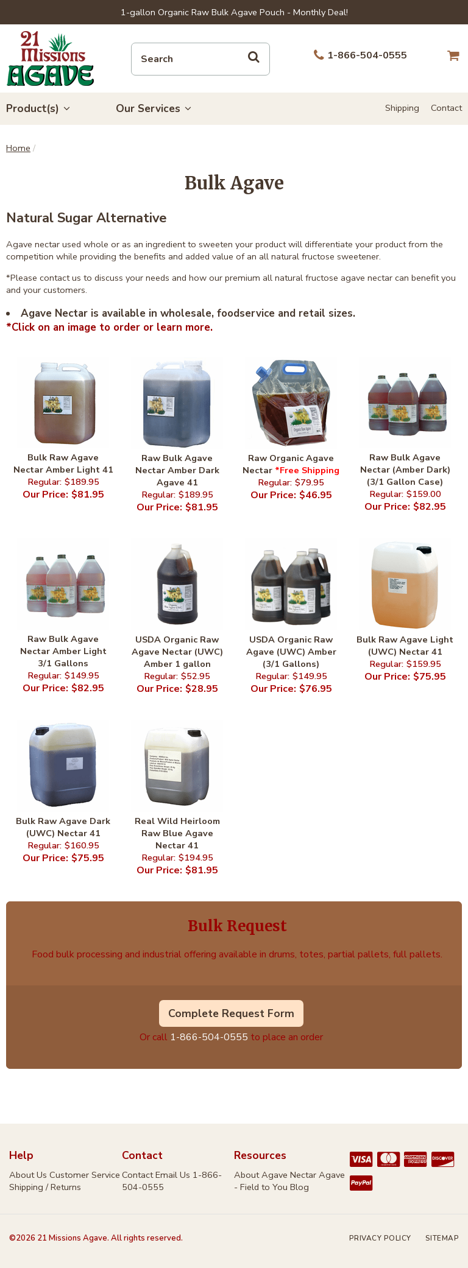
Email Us (172, 1175)
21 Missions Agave (50, 58)
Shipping (402, 108)
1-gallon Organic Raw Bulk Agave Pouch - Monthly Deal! (234, 12)
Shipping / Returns (45, 1187)
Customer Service (84, 1175)
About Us (28, 1175)
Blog (299, 1187)
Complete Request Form (231, 1013)
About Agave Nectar (275, 1175)
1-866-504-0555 (209, 1037)
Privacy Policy (380, 1238)
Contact (446, 108)
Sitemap (442, 1238)
